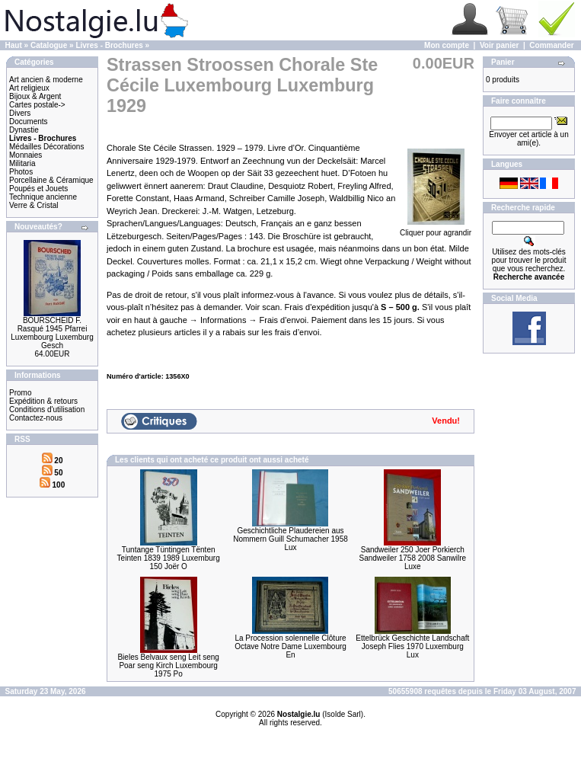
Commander (551, 45)
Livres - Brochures (108, 45)
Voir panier (499, 45)
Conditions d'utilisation (47, 409)
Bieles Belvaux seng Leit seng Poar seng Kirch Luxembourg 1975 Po (168, 665)
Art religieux (29, 88)
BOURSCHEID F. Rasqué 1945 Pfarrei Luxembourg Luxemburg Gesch (52, 333)
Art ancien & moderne (46, 79)
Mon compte (446, 45)
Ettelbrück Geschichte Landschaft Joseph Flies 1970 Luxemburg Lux (412, 646)
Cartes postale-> (37, 105)
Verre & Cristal (33, 205)
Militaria (22, 163)
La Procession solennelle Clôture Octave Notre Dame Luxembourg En (290, 646)
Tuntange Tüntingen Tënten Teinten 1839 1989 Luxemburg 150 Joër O (168, 558)
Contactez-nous (35, 418)
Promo (20, 393)
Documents (28, 121)
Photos (21, 172)
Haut (13, 45)
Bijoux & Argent (35, 96)
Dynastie (24, 130)
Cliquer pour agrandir (435, 229)
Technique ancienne (43, 197)
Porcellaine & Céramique (51, 180)
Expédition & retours (43, 401)
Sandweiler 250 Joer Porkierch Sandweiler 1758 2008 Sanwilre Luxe (413, 558)
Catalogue (48, 45)
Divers (19, 113)
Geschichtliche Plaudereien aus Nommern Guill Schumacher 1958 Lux (290, 539)
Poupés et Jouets (38, 188)
